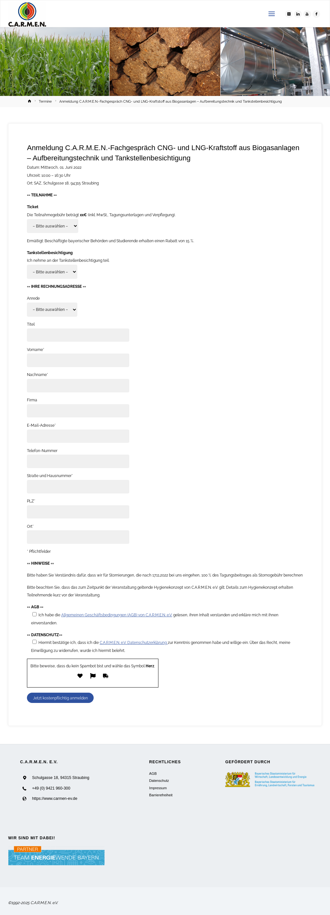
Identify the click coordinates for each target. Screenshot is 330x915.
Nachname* (37, 374)
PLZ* (31, 501)
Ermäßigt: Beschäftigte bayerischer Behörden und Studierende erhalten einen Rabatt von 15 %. (110, 240)
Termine (45, 101)
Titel (31, 324)
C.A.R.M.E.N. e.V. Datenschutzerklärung (134, 642)
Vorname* (35, 349)
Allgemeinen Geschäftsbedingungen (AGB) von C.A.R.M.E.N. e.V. (116, 614)
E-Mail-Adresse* (41, 425)
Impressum (158, 788)
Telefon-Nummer (42, 450)
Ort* (30, 526)
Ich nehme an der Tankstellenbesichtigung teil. (68, 260)
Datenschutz (159, 780)
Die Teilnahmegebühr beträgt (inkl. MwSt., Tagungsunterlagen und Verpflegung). (101, 214)
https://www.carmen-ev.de (54, 798)
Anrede (33, 298)
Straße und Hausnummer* (50, 475)
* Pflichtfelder (39, 551)
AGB (153, 773)
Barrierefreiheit (161, 795)
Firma (32, 400)
